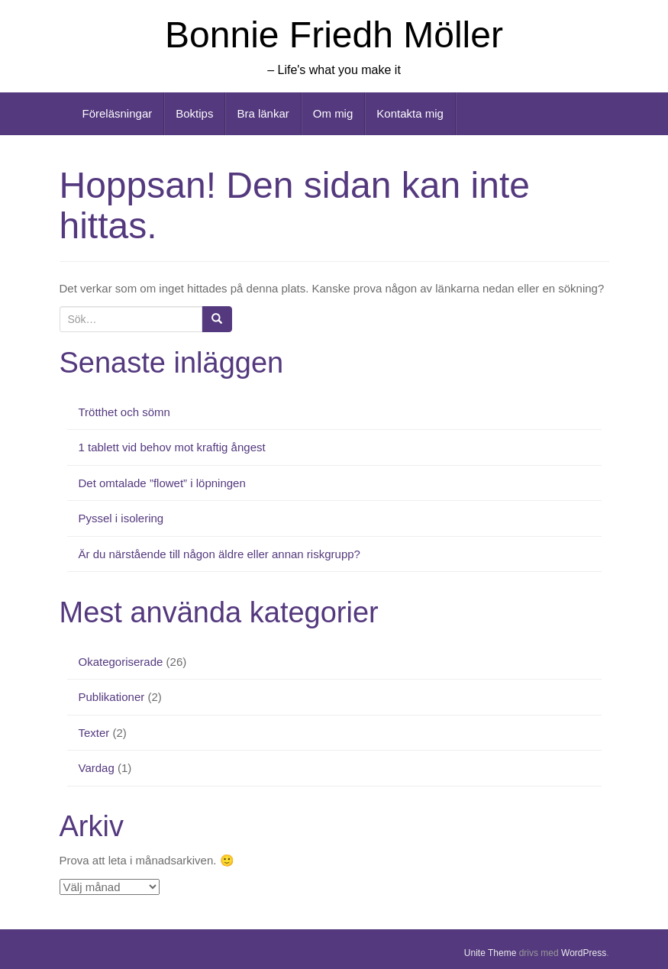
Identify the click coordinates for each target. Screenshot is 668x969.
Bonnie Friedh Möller (334, 35)
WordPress (583, 953)
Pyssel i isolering (121, 518)
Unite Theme (490, 953)
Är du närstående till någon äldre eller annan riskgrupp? (219, 553)
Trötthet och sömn (124, 411)
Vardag (97, 767)
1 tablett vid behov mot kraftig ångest (172, 447)
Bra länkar (263, 113)
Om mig (333, 113)
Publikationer (112, 696)
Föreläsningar (117, 113)
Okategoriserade (121, 661)
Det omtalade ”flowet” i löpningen (162, 482)
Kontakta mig (410, 113)
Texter (94, 732)
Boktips (194, 113)
